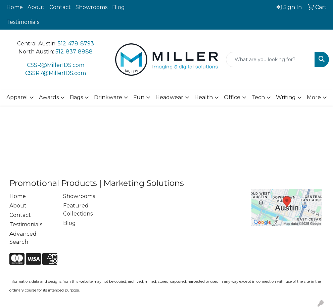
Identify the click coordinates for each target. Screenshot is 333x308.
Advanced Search (23, 238)
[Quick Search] (270, 59)
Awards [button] (49, 97)
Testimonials (22, 22)
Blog (118, 7)
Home (14, 7)
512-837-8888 (74, 51)
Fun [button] (138, 97)
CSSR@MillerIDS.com (55, 65)
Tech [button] (258, 97)
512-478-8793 (76, 43)
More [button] (314, 97)
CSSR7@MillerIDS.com (55, 73)
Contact (60, 7)
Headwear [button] (169, 97)
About (36, 7)
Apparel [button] (17, 97)
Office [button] (232, 97)
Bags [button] (76, 97)
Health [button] (203, 97)
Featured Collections (78, 209)
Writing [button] (286, 97)
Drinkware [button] (108, 97)
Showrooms (91, 7)
